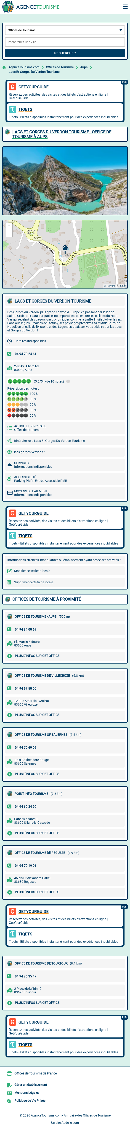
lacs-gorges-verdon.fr (29, 452)
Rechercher (65, 53)
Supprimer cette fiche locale (33, 582)
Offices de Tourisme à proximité (46, 599)
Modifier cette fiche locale (32, 571)
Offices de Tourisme (60, 67)
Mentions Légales (26, 1092)
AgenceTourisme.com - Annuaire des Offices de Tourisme (71, 1115)
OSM (123, 286)
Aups (84, 67)
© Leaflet (109, 286)
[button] (65, 249)
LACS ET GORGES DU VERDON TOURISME (53, 301)
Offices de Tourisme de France (35, 1073)
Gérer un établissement (30, 1085)
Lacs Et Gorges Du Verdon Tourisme (34, 72)
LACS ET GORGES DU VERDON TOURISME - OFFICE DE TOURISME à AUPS (61, 134)
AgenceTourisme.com (24, 67)
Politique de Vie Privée (29, 1100)
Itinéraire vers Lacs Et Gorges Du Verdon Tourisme (49, 441)
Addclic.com (70, 1122)
